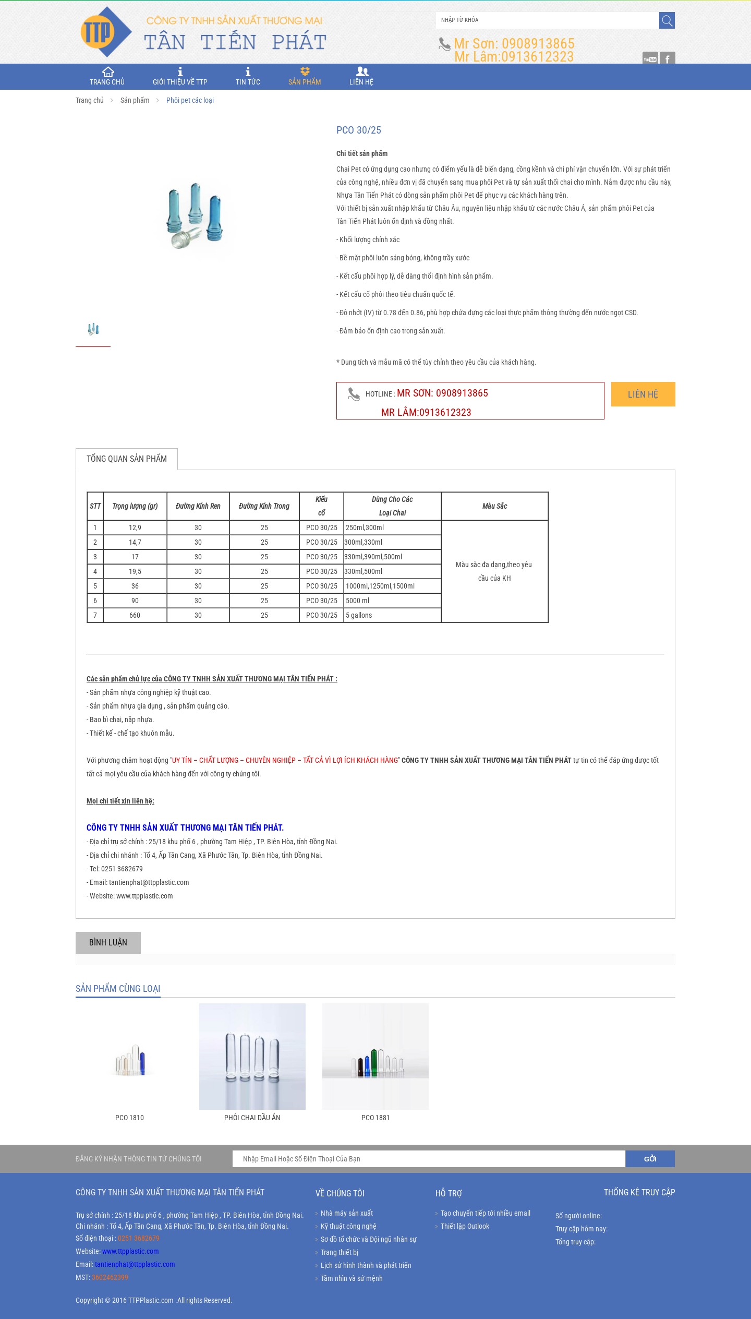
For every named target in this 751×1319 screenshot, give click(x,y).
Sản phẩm (305, 76)
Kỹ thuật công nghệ (349, 1226)
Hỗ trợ (448, 1193)
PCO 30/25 (321, 527)
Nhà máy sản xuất (347, 1213)
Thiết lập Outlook (465, 1226)
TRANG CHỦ (107, 76)
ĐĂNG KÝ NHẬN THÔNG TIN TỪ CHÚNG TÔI (139, 1159)
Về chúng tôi (340, 1193)
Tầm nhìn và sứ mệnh (352, 1278)
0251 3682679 (139, 1238)
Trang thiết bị (339, 1252)
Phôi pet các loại (190, 100)
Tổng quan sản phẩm (127, 459)
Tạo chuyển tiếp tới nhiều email (485, 1213)
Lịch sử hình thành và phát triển (366, 1265)
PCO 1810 (129, 1117)
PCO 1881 (375, 1117)
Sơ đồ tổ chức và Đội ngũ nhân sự (369, 1239)
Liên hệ (361, 76)
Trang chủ (90, 100)
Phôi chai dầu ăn (252, 1117)
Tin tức (248, 76)
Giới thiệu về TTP (180, 76)
